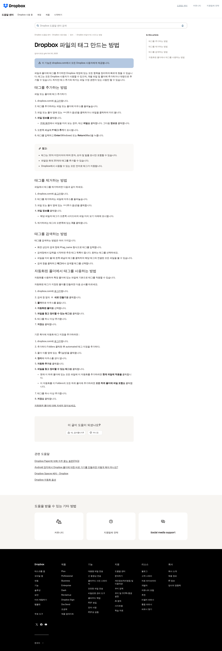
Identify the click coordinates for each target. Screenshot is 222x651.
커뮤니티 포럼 (148, 590)
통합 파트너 (147, 604)
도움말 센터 (182, 5)
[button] (38, 25)
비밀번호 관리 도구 (96, 593)
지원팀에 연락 (213, 5)
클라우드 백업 (94, 598)
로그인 (57, 100)
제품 (48, 14)
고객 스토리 (147, 576)
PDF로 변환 (93, 612)
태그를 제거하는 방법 (158, 46)
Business (65, 581)
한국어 (39, 643)
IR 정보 (171, 581)
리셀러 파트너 (148, 599)
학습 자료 (119, 610)
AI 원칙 (118, 601)
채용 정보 (172, 576)
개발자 (145, 585)
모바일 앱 (39, 576)
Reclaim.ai (66, 595)
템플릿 (37, 604)
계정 (39, 14)
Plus (63, 571)
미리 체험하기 (41, 599)
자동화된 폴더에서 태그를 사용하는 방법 (167, 57)
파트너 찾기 (147, 609)
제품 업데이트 (67, 614)
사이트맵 (119, 606)
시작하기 (58, 14)
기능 (37, 585)
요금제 (64, 609)
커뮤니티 (197, 5)
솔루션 (37, 590)
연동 (37, 581)
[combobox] (111, 25)
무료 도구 (39, 614)
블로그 (145, 571)
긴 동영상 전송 (94, 576)
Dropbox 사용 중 (25, 14)
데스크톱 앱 (40, 571)
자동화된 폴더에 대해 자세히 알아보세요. (55, 405)
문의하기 (119, 576)
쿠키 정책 (119, 588)
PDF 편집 (92, 602)
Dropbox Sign (67, 599)
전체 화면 (45, 123)
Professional (67, 576)
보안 (37, 595)
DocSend (65, 604)
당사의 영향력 (174, 585)
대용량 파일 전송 (95, 571)
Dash (63, 590)
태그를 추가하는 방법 (158, 41)
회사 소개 (172, 571)
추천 (144, 595)
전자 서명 (92, 607)
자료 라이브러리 (149, 581)
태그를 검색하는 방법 (158, 52)
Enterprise (66, 585)
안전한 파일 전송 (95, 588)
